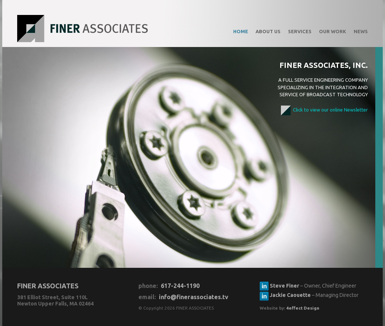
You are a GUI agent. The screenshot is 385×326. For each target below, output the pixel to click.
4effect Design (302, 307)
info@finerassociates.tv (193, 297)
